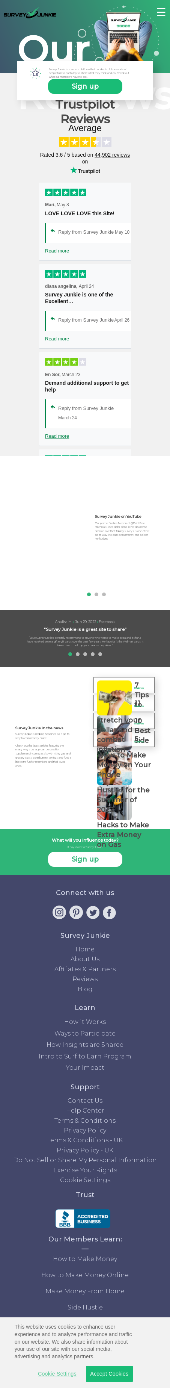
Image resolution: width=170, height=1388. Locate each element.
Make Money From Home (85, 1291)
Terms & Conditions (85, 1120)
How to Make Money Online (85, 1275)
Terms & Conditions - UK (85, 1140)
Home (85, 949)
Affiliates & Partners (85, 969)
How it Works (85, 1021)
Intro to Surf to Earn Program (85, 1056)
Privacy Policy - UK (85, 1150)
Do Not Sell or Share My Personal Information (85, 1160)
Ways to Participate (85, 1033)
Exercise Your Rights (85, 1170)
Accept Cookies (109, 1374)
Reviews (85, 979)
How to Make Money (85, 1259)
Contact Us (85, 1100)
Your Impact (85, 1067)
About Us (85, 959)
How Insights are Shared (85, 1044)
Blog (85, 989)
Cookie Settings (85, 1180)
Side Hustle (85, 1307)
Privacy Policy (85, 1130)
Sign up (85, 86)
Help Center (85, 1110)
